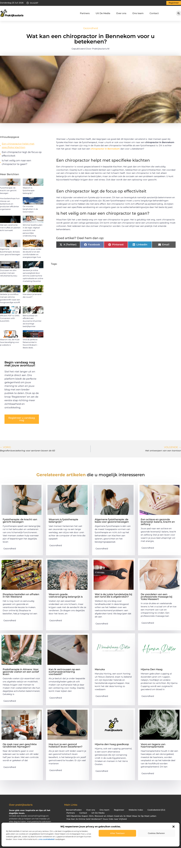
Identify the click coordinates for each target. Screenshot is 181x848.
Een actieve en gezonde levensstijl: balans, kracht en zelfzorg (158, 522)
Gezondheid (90, 28)
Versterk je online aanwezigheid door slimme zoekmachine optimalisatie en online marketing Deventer (33, 275)
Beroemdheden (74, 810)
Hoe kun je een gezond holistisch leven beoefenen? (65, 745)
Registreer (119, 810)
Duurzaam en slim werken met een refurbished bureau (8, 273)
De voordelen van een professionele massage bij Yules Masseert (156, 597)
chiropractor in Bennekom (105, 148)
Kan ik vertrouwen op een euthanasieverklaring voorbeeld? (64, 672)
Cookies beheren (156, 833)
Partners (85, 13)
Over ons (121, 13)
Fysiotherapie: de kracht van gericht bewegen (8, 190)
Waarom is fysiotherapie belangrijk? (28, 190)
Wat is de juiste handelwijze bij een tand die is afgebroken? (113, 595)
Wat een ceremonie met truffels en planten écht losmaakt (10, 227)
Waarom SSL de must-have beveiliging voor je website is (10, 342)
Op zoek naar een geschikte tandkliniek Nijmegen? (20, 745)
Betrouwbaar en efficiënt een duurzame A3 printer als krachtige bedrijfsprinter (32, 320)
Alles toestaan (117, 833)
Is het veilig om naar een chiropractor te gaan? (16, 162)
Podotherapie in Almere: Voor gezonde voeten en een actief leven (21, 672)
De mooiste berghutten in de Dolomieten (30, 209)
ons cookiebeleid (46, 839)
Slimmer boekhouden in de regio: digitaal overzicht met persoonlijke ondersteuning (32, 230)
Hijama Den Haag (151, 669)
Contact (154, 13)
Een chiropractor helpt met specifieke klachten (18, 145)
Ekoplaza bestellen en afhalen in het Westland (21, 595)
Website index (136, 810)
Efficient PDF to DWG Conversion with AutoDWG (9, 318)
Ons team (138, 13)
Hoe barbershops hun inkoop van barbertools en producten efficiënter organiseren (10, 203)
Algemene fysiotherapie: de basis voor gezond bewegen (10, 252)
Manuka (100, 669)
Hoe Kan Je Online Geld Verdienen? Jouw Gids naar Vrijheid (96, 819)
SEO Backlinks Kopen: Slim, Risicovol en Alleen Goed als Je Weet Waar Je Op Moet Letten (111, 816)
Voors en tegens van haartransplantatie (153, 745)
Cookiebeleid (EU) (156, 810)
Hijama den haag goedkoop (112, 744)
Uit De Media (103, 13)
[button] (173, 826)
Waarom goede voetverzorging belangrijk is (66, 595)
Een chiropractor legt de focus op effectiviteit (22, 154)
